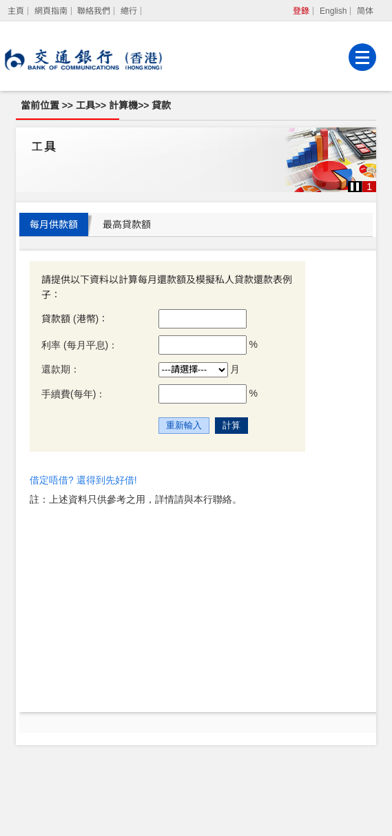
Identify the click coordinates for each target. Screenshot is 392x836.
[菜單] (362, 57)
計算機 (123, 105)
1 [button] (369, 186)
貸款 (161, 105)
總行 (129, 11)
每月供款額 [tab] (54, 224)
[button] (355, 186)
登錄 (301, 11)
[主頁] (16, 11)
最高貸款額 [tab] (127, 224)
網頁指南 (51, 11)
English (333, 11)
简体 (365, 11)
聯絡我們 (93, 11)
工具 (85, 105)
